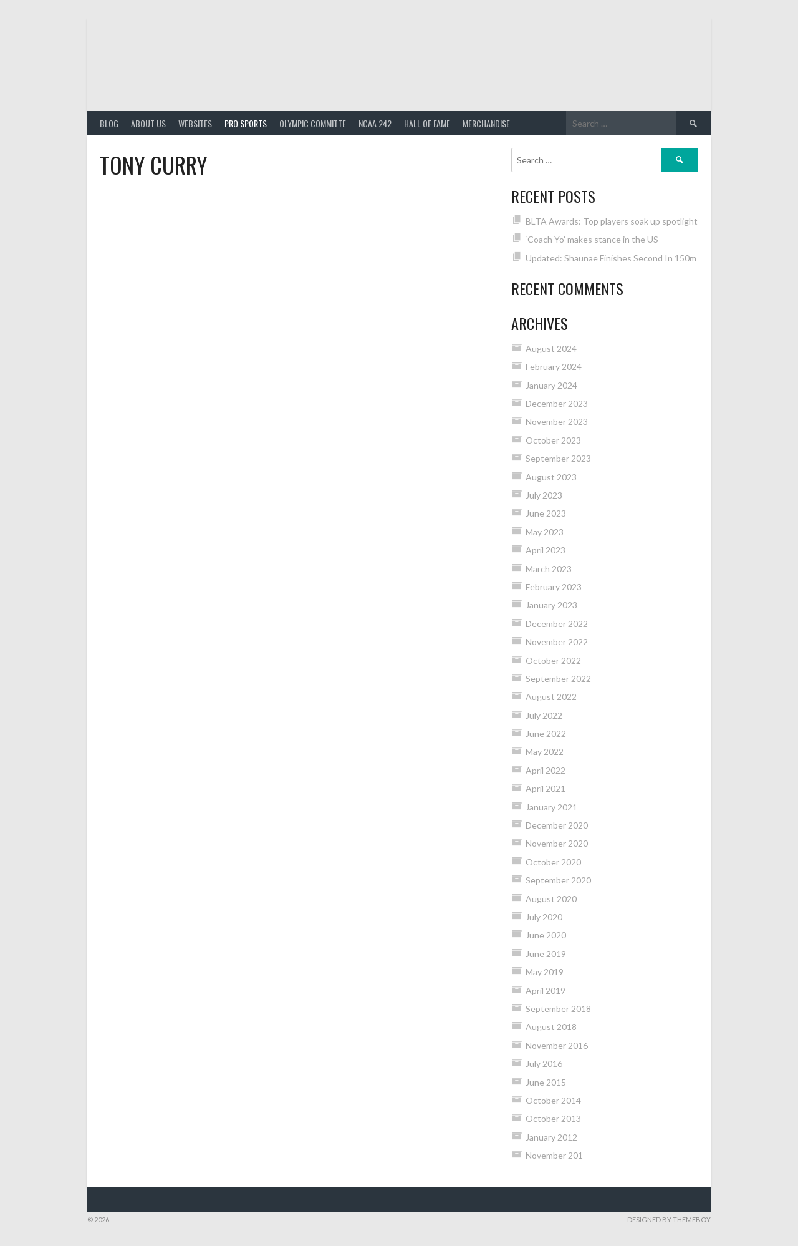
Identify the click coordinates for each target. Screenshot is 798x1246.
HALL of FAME (427, 123)
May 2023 (545, 532)
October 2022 (553, 660)
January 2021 (551, 807)
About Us (148, 123)
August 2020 (551, 898)
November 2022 (557, 641)
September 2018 (558, 1008)
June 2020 (546, 935)
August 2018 (551, 1026)
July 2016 (544, 1063)
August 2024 (551, 348)
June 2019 (546, 953)
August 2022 (551, 696)
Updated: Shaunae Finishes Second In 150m (611, 258)
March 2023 (549, 568)
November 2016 (557, 1045)
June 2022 (546, 733)
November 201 (554, 1155)
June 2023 (546, 513)
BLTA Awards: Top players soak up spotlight (612, 221)
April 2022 (545, 770)
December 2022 (557, 623)
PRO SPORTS (245, 123)
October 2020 (553, 862)
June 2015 (546, 1082)
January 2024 (551, 385)
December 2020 (557, 825)
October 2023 (553, 440)
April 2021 (545, 788)
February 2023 (554, 587)
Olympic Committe (312, 123)
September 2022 (558, 678)
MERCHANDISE (486, 123)
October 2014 (553, 1100)
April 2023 (545, 550)
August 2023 (551, 477)
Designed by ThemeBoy (669, 1219)
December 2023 (557, 403)
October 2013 (553, 1118)
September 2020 (558, 880)
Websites (195, 123)
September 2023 (558, 458)
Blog (109, 123)
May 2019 (545, 971)
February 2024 (554, 366)
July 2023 (544, 495)
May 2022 (545, 751)
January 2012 (551, 1137)
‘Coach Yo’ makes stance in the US (592, 239)
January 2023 (551, 605)
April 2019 (545, 990)
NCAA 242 (375, 123)
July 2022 (544, 715)
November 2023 (557, 421)
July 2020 (544, 917)
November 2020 (557, 843)
